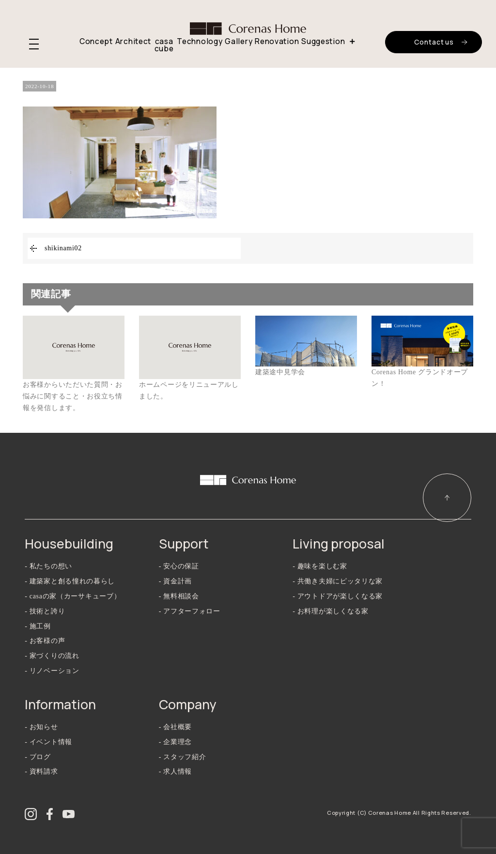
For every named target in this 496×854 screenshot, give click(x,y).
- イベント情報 (48, 742)
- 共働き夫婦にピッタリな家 (338, 581)
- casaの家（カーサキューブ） (73, 596)
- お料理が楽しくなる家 (331, 611)
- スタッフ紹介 (182, 757)
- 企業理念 (175, 742)
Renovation (277, 41)
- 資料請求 (41, 771)
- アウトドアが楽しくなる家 (338, 596)
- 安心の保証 (179, 566)
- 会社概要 (175, 727)
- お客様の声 (45, 640)
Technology (199, 41)
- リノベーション (52, 670)
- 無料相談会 (179, 596)
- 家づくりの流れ (52, 655)
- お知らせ (41, 727)
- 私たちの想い (48, 566)
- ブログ (38, 757)
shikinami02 (63, 248)
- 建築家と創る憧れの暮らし (70, 581)
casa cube (164, 45)
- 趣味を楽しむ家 (320, 566)
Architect (133, 41)
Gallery (238, 41)
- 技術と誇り (45, 611)
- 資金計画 (175, 581)
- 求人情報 (175, 771)
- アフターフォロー (189, 611)
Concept (96, 41)
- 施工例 (38, 626)
